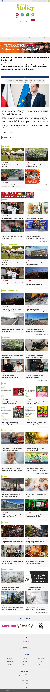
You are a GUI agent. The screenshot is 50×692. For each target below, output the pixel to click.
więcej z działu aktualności (43, 189)
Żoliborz (39, 40)
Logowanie (35, 1)
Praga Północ (29, 38)
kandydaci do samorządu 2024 (22, 82)
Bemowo (3, 38)
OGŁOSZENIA (28, 15)
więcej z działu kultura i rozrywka (42, 287)
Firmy (25, 21)
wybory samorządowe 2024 (39, 80)
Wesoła (25, 40)
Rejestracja (43, 1)
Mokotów (15, 38)
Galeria (25, 643)
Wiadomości (25, 640)
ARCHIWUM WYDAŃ (17, 15)
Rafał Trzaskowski (19, 80)
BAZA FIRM (32, 15)
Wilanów (29, 40)
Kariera (25, 645)
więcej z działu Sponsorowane (42, 473)
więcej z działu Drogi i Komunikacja (41, 334)
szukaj (33, 19)
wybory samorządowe (10, 80)
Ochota (19, 38)
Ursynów (18, 40)
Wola (36, 40)
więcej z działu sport (44, 241)
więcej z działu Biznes (44, 519)
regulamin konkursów (25, 648)
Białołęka (7, 38)
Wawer (22, 40)
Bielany (11, 38)
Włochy (33, 40)
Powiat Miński (23, 38)
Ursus (15, 40)
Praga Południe (35, 38)
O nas (25, 644)
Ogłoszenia (28, 21)
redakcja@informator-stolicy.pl (26, 675)
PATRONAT (25, 647)
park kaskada (32, 82)
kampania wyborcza (28, 80)
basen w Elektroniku (41, 82)
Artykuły (21, 21)
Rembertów (41, 38)
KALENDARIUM (22, 15)
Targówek (11, 40)
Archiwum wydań (25, 641)
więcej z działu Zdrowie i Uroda (42, 612)
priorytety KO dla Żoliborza (10, 82)
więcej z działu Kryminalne (43, 380)
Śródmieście (45, 38)
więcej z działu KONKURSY (43, 427)
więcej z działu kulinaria (43, 566)
